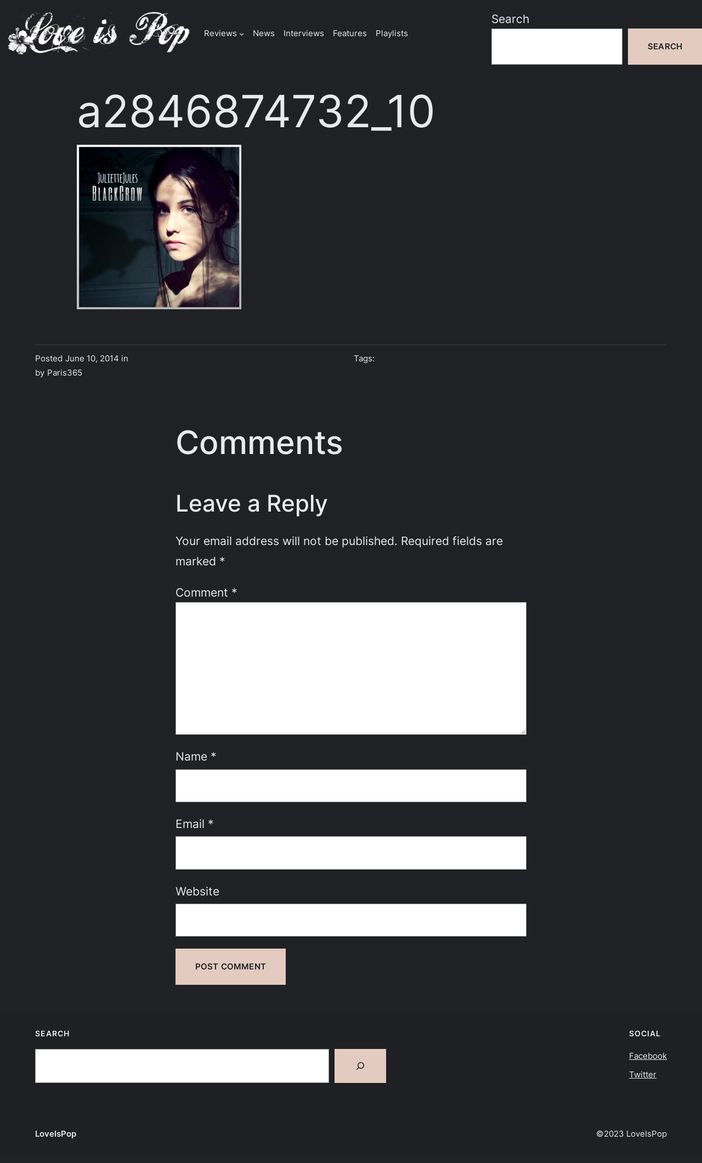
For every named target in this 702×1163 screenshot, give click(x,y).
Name (196, 756)
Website (197, 891)
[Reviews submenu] (241, 33)
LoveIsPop (55, 1133)
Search (510, 19)
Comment (206, 592)
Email (195, 823)
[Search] (360, 1066)
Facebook (648, 1056)
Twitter (642, 1074)
